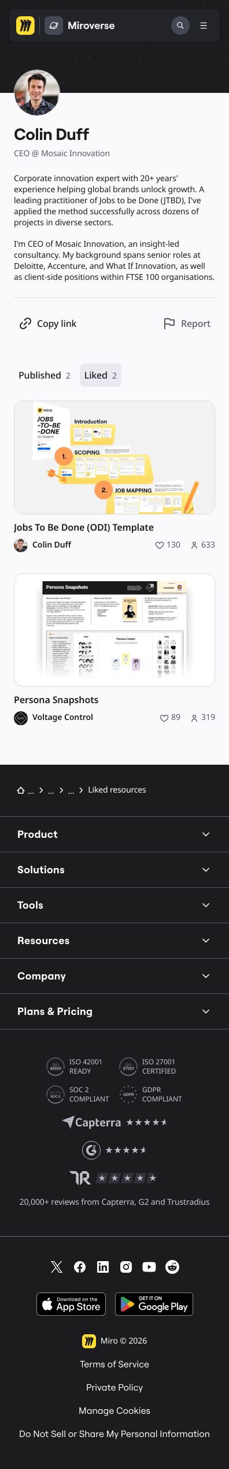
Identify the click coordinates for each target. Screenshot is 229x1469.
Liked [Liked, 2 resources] (100, 375)
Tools (114, 905)
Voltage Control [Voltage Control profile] (62, 717)
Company (114, 975)
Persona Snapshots (56, 700)
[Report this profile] (186, 324)
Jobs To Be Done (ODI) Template (84, 527)
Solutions (114, 869)
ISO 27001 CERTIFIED (159, 1066)
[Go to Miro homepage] (25, 25)
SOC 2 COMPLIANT (89, 1094)
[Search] (180, 25)
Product (114, 834)
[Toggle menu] (203, 25)
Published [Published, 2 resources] (45, 375)
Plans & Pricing (114, 1011)
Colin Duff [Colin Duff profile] (51, 545)
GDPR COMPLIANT (162, 1094)
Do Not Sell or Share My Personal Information (114, 1434)
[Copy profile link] (47, 324)
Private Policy (114, 1388)
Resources (114, 940)
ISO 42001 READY (85, 1066)
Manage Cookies (114, 1411)
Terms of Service (114, 1364)
